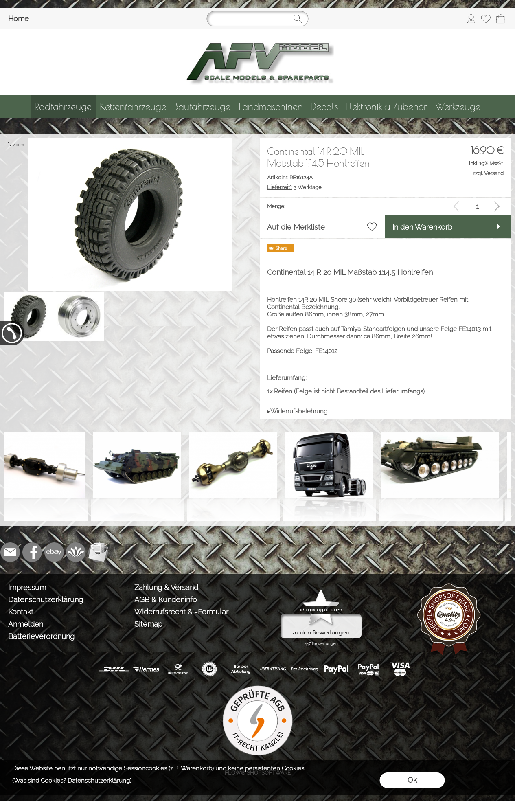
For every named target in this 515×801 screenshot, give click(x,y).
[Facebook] (32, 552)
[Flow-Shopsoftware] (76, 552)
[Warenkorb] (500, 18)
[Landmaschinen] (270, 106)
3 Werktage (294, 187)
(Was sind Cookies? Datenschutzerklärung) (71, 780)
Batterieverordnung (41, 636)
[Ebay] (54, 552)
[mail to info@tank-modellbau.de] (10, 552)
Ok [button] (412, 780)
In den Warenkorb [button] (422, 227)
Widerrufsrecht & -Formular (181, 612)
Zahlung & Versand (166, 587)
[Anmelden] (471, 18)
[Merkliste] (485, 18)
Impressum (27, 587)
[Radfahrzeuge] (63, 106)
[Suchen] (258, 18)
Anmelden (25, 624)
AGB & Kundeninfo (165, 599)
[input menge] (477, 206)
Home (18, 18)
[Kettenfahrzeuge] (133, 106)
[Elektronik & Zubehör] (386, 106)
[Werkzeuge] (457, 106)
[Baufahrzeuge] (202, 106)
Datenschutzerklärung (45, 599)
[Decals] (324, 106)
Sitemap (148, 624)
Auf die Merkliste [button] (296, 227)
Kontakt (20, 612)
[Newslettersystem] (98, 552)
